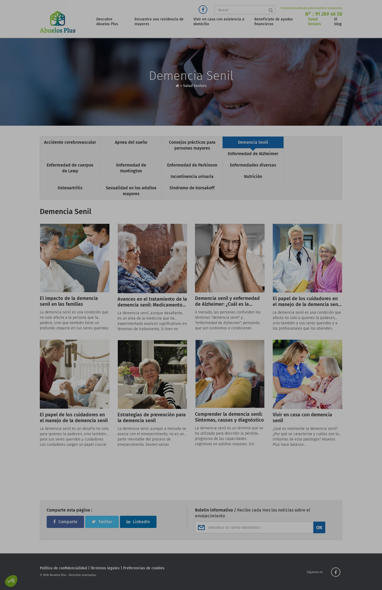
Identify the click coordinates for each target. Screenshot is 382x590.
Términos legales (105, 568)
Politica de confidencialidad (63, 568)
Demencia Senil (253, 142)
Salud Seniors (314, 21)
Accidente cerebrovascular (70, 142)
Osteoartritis (70, 187)
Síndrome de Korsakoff (192, 187)
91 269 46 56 (328, 14)
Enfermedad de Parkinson (192, 165)
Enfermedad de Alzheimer (253, 153)
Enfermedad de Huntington (131, 168)
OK (319, 528)
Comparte (65, 521)
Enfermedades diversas (253, 165)
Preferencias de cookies (143, 568)
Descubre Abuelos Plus (107, 21)
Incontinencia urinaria (192, 176)
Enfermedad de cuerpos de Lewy (70, 168)
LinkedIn (138, 521)
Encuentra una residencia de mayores (159, 21)
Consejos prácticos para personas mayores (192, 145)
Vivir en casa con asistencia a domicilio (218, 21)
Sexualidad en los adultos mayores (131, 190)
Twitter (102, 521)
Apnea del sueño (131, 142)
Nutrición (253, 176)
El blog (338, 21)
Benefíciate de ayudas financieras (273, 21)
